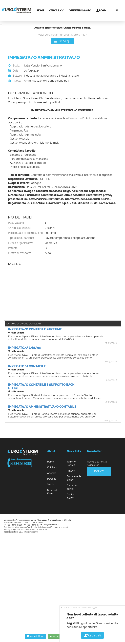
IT (117, 10)
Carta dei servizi (72, 487)
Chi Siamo (52, 467)
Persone (51, 478)
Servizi (50, 484)
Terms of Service (71, 463)
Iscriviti (99, 471)
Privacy (71, 470)
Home (40, 10)
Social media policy (74, 478)
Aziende (51, 473)
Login (101, 10)
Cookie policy (70, 496)
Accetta (54, 636)
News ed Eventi (52, 492)
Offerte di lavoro (80, 10)
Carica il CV (56, 10)
